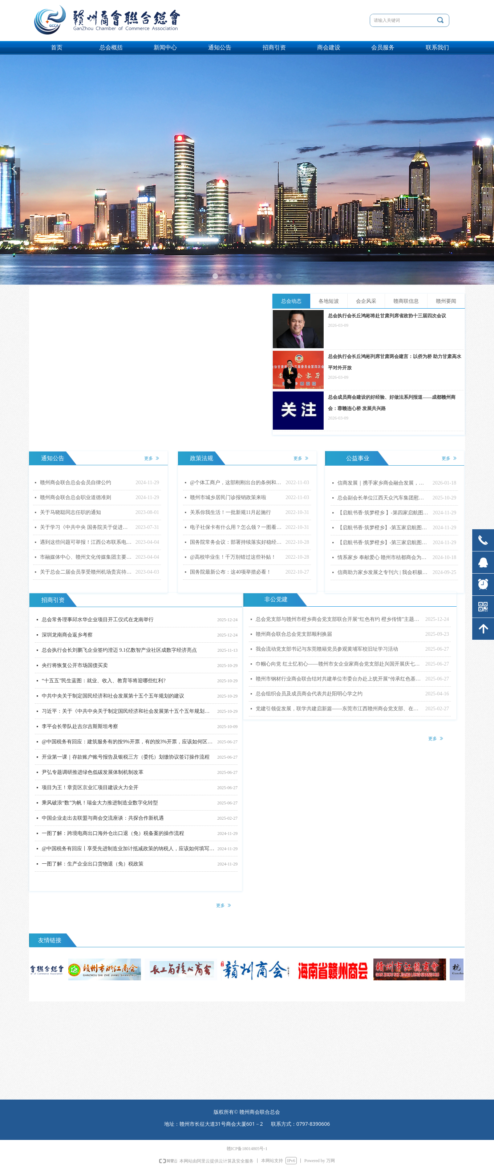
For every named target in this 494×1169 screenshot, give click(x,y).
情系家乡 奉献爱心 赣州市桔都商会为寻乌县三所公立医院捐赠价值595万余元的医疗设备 (383, 557)
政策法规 (201, 458)
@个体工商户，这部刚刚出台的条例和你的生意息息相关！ (236, 482)
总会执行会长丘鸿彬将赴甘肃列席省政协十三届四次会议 (387, 315)
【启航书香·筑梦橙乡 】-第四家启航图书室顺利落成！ (383, 512)
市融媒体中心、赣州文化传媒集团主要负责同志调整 (86, 557)
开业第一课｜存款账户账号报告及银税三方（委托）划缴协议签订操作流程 (126, 758)
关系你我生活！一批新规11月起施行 (230, 512)
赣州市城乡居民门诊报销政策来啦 (228, 497)
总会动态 (291, 301)
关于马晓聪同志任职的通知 (70, 512)
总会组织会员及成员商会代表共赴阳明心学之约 (309, 693)
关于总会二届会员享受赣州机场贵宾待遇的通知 (86, 572)
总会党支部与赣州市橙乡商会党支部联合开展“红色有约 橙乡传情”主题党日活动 (339, 619)
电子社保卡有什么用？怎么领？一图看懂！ (236, 527)
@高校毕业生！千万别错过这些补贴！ (233, 557)
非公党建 (276, 599)
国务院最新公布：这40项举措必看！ (230, 572)
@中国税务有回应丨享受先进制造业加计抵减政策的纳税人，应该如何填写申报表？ (128, 849)
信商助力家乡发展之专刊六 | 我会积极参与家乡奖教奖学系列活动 (383, 572)
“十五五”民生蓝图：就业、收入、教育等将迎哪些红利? (104, 681)
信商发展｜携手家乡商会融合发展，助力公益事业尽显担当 (383, 483)
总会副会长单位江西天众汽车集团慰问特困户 (383, 498)
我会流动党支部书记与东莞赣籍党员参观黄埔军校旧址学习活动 (327, 649)
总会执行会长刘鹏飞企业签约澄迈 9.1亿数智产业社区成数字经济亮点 (119, 651)
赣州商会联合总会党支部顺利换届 (294, 634)
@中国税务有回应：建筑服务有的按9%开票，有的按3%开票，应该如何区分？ (128, 743)
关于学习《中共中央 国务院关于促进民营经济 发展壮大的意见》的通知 (86, 527)
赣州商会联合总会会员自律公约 (75, 482)
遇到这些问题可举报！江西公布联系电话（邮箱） (86, 542)
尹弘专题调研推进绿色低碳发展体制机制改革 (92, 773)
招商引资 (53, 600)
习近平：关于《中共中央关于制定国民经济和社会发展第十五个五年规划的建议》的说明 (128, 712)
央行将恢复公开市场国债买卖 (75, 666)
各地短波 (329, 301)
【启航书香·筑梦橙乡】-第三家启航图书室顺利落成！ (383, 542)
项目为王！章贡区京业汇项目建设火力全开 (90, 788)
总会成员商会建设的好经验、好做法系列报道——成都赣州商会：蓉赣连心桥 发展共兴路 (391, 402)
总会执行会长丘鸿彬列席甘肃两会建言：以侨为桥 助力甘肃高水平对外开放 (394, 362)
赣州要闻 (446, 301)
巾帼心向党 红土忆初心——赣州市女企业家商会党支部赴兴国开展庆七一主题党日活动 (339, 664)
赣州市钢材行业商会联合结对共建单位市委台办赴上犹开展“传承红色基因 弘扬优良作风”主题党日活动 (339, 679)
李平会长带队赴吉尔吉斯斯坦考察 (80, 727)
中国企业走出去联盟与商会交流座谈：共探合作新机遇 (103, 819)
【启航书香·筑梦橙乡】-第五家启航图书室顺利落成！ (383, 527)
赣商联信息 (406, 301)
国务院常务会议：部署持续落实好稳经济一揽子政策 (236, 542)
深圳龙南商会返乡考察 (67, 636)
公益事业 (357, 458)
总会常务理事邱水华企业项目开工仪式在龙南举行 (98, 620)
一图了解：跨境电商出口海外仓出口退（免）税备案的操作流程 (113, 834)
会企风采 (366, 301)
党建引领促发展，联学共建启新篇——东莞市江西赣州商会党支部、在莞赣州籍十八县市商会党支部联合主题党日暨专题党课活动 (339, 708)
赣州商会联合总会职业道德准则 (75, 497)
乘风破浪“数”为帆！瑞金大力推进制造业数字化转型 (100, 804)
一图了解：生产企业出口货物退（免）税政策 (92, 865)
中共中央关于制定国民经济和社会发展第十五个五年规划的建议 (113, 697)
